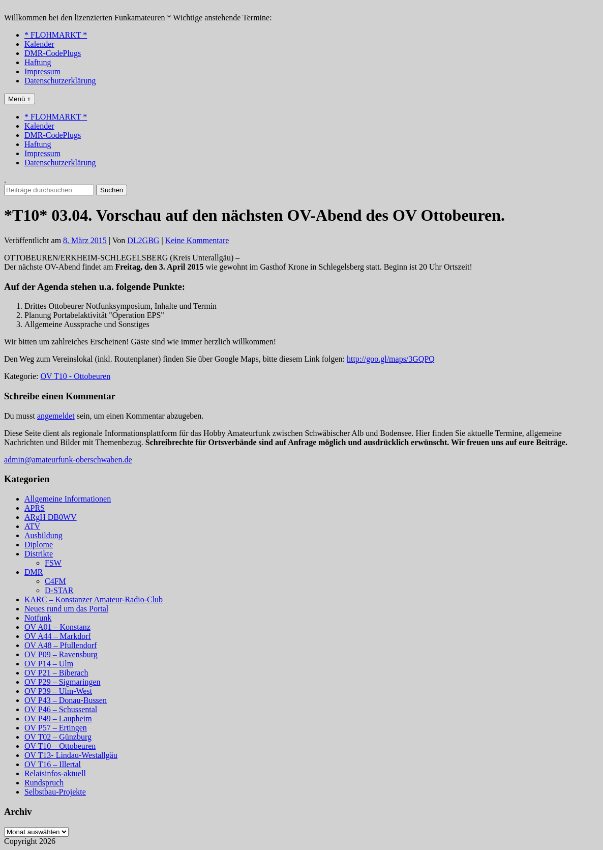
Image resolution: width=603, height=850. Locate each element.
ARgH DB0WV (50, 517)
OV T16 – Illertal (52, 764)
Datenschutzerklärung (60, 80)
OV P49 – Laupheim (58, 718)
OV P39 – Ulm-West (58, 691)
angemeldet (56, 416)
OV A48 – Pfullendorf (60, 645)
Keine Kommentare (197, 240)
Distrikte (38, 553)
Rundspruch (44, 782)
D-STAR (59, 590)
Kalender (39, 44)
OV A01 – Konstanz (57, 627)
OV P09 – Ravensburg (61, 654)
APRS (34, 508)
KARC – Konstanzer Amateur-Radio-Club (93, 599)
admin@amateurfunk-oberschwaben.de (68, 459)
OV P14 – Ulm (48, 663)
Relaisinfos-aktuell (55, 773)
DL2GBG (143, 240)
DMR (33, 572)
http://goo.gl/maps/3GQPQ (391, 359)
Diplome (38, 544)
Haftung (37, 62)
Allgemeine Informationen (67, 498)
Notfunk (37, 617)
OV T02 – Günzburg (58, 736)
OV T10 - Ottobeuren (76, 376)
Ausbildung (43, 535)
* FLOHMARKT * (55, 35)
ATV (32, 526)
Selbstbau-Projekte (55, 791)
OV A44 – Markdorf (57, 636)
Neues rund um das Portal (66, 608)
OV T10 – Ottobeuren (60, 746)
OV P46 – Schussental (60, 709)
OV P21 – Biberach (56, 672)
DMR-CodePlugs (52, 53)
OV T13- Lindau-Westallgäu (70, 755)
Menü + (19, 99)
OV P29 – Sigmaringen (62, 682)
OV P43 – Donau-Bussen (65, 700)
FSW (53, 563)
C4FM (55, 581)
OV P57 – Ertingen (55, 727)
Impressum (42, 71)
